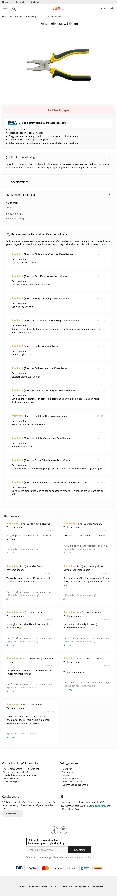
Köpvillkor (67, 769)
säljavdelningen (100, 806)
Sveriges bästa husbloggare (75, 785)
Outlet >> (35, 2)
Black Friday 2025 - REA (73, 781)
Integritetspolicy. (83, 857)
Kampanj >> (21, 2)
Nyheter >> (7, 2)
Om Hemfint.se (69, 772)
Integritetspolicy (70, 778)
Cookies (66, 775)
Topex (9, 207)
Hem (4, 16)
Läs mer (104, 244)
